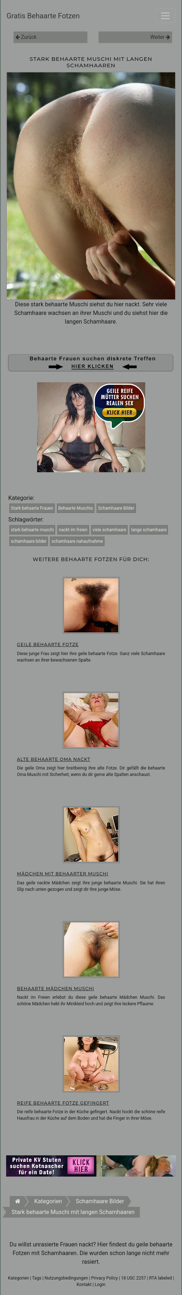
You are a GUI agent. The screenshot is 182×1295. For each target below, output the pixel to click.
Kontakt (84, 1284)
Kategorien (18, 1278)
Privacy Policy (104, 1278)
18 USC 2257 (133, 1278)
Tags (36, 1278)
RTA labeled (160, 1278)
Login (100, 1284)
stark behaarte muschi (32, 529)
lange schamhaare (149, 529)
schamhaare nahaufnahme (77, 541)
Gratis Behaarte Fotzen (43, 16)
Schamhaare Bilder (116, 508)
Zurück (25, 37)
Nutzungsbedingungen (66, 1278)
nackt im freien (73, 529)
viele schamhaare (109, 529)
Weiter (160, 37)
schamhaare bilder (28, 541)
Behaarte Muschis (75, 508)
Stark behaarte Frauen (32, 508)
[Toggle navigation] (165, 16)
